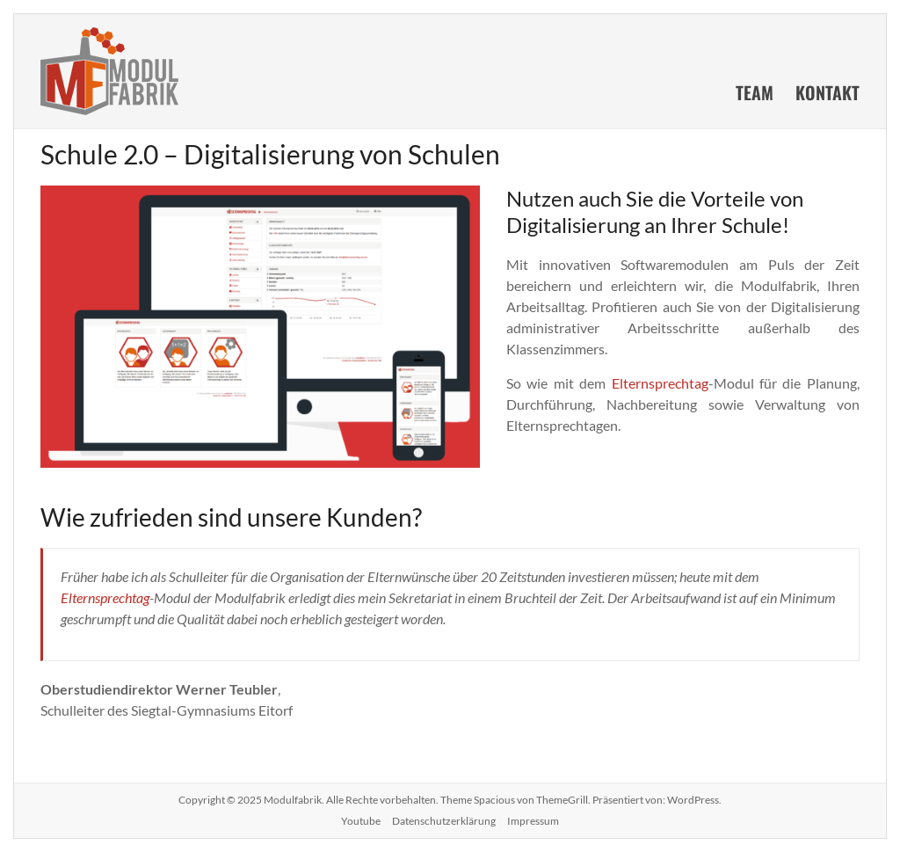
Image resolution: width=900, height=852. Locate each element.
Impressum (533, 820)
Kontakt (827, 92)
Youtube (361, 820)
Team (754, 92)
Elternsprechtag (660, 383)
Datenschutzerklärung (444, 820)
